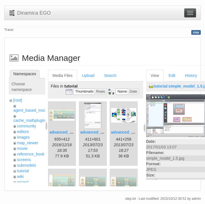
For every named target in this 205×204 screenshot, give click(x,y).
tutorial (23, 171)
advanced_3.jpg (125, 132)
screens (24, 159)
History (191, 75)
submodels (26, 165)
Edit (172, 75)
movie (22, 148)
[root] (17, 100)
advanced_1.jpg (64, 132)
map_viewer (27, 143)
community (26, 126)
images (23, 137)
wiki (20, 176)
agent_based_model (31, 110)
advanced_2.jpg (95, 132)
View (155, 75)
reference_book (30, 154)
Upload (88, 75)
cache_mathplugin (29, 120)
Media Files (62, 75)
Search (110, 75)
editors (23, 131)
